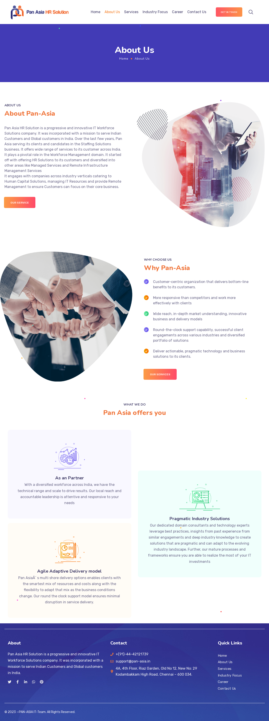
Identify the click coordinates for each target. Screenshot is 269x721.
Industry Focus (155, 12)
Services (131, 12)
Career (177, 12)
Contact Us (196, 12)
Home (95, 12)
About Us (112, 12)
